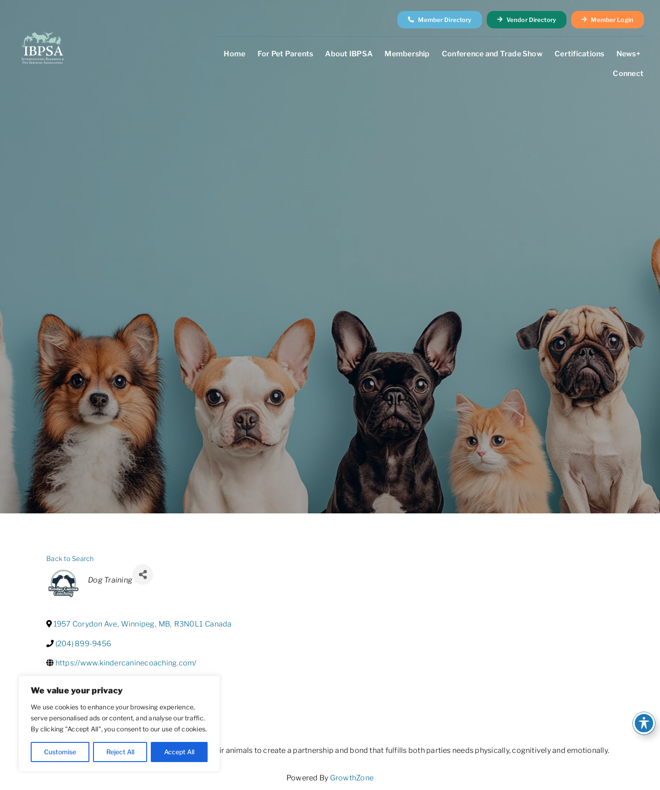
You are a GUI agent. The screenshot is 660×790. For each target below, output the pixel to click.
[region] (119, 724)
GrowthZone (352, 778)
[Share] (142, 574)
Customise (60, 752)
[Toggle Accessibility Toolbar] (644, 723)
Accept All (179, 752)
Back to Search (70, 559)
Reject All (120, 752)
